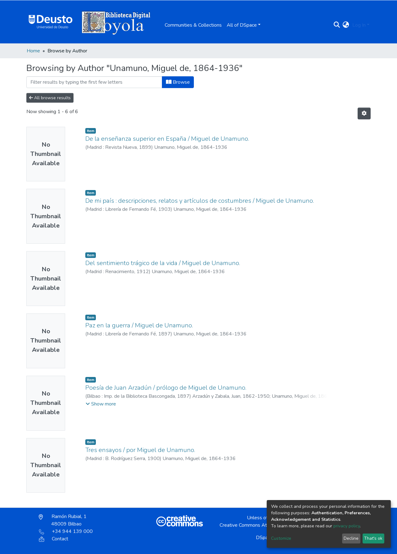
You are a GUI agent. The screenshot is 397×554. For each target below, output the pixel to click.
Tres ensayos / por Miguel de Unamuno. (140, 450)
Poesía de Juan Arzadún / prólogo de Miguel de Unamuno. (165, 387)
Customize (281, 538)
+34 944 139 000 (66, 531)
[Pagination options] (364, 113)
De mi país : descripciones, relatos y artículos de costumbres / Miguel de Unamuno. (199, 201)
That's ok (373, 538)
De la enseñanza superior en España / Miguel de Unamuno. (167, 139)
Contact (53, 538)
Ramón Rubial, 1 (63, 520)
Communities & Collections (193, 25)
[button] (346, 25)
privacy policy (346, 526)
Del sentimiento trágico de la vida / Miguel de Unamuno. (162, 263)
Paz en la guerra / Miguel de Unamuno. (139, 325)
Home (33, 50)
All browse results (50, 98)
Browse (178, 82)
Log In (359, 25)
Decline (351, 538)
